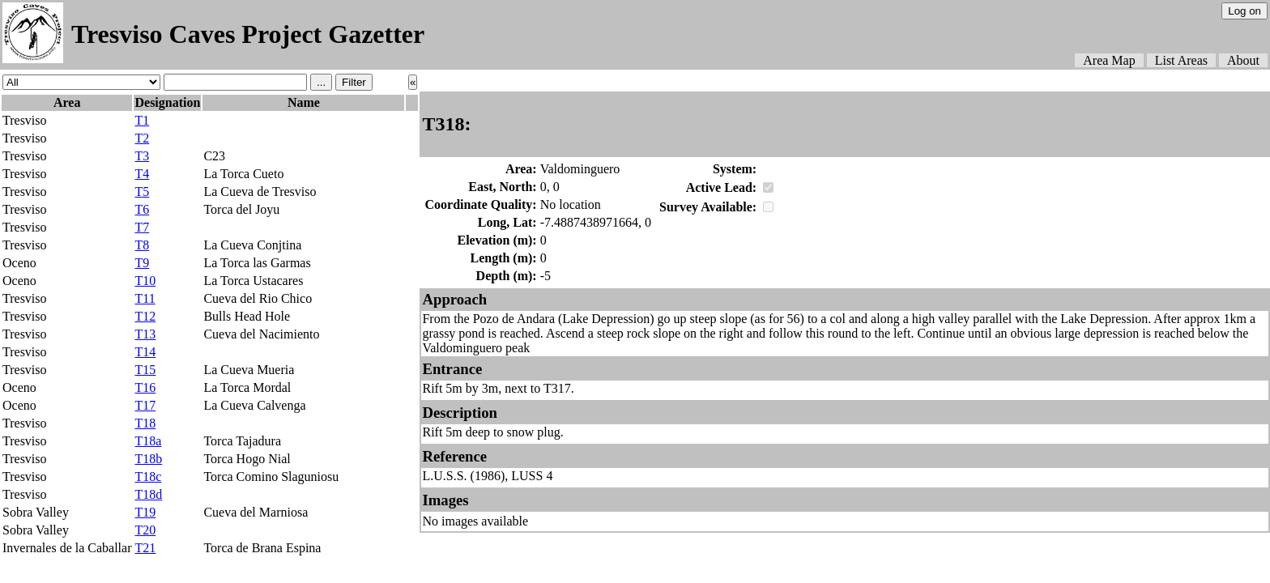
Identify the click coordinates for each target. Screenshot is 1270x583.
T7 (141, 227)
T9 (141, 263)
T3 (141, 156)
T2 (141, 138)
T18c (147, 476)
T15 (145, 370)
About (1243, 60)
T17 (145, 405)
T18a (147, 441)
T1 (141, 120)
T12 (145, 316)
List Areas (1181, 60)
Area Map (1109, 60)
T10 (145, 280)
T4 (141, 174)
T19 (145, 512)
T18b (148, 459)
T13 (145, 334)
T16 (145, 387)
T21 (145, 548)
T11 (144, 298)
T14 (145, 352)
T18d (148, 494)
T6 (141, 209)
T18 (145, 423)
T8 (141, 245)
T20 (145, 530)
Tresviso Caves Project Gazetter (247, 34)
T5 (141, 191)
